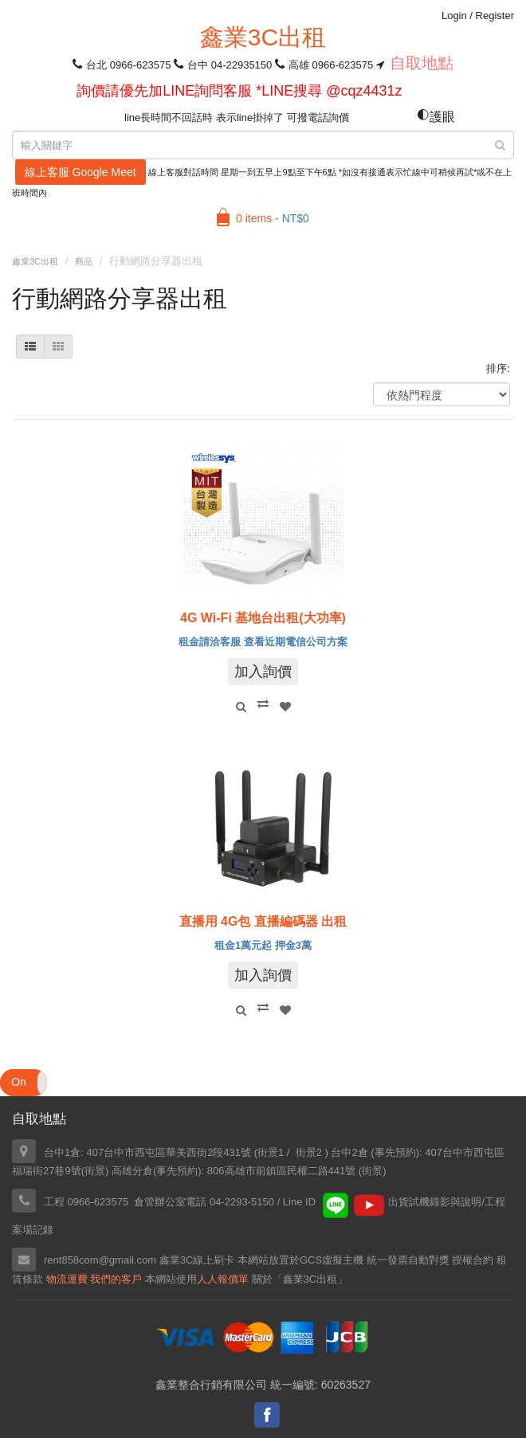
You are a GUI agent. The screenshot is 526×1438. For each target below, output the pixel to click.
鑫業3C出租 (263, 37)
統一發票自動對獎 (408, 1260)
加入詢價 (263, 672)
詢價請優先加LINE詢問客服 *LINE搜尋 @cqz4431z (239, 91)
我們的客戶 (116, 1279)
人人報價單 (223, 1279)
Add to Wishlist (285, 707)
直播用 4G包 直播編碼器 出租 (263, 921)
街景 (94, 1171)
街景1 (270, 1152)
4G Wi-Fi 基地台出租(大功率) (263, 618)
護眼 (436, 116)
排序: (498, 368)
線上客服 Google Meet (80, 172)
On (18, 1082)
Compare (263, 703)
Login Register (478, 16)
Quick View (241, 707)
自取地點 (421, 63)
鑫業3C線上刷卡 (197, 1260)
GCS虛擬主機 (331, 1260)
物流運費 (67, 1279)
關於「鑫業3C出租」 (300, 1279)
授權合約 (472, 1260)
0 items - (272, 218)
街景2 (309, 1152)
